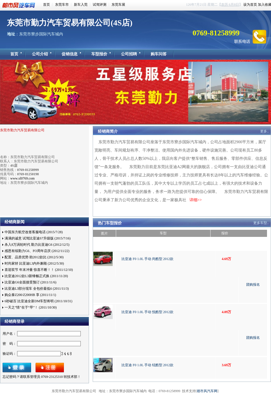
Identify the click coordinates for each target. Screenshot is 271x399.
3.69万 (226, 365)
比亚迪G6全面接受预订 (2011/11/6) (30, 282)
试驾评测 (99, 5)
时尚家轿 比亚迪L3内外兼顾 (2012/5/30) (34, 263)
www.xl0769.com (22, 178)
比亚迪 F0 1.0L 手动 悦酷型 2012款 (147, 312)
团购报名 (253, 285)
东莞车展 (118, 5)
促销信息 (70, 54)
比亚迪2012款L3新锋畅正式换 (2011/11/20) (36, 276)
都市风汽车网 (20, 5)
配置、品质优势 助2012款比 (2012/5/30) (34, 257)
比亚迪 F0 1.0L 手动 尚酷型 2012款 (147, 259)
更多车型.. (261, 223)
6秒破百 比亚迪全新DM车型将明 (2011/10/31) (38, 301)
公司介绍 (40, 54)
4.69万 (226, 259)
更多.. (264, 131)
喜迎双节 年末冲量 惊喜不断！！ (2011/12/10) (39, 270)
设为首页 (250, 5)
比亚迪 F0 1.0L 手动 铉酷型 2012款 (147, 365)
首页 (46, 5)
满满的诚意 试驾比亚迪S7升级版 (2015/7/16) (37, 238)
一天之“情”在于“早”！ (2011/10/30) (31, 307)
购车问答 (159, 54)
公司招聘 (129, 54)
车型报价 (99, 54)
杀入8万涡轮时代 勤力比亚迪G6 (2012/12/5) (37, 245)
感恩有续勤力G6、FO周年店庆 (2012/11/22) (37, 251)
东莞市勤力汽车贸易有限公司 (22, 130)
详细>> (195, 200)
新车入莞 (81, 5)
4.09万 (226, 312)
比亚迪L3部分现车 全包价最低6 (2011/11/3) (37, 289)
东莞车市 (62, 5)
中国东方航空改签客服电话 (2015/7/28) (34, 232)
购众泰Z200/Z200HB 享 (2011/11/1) (30, 295)
